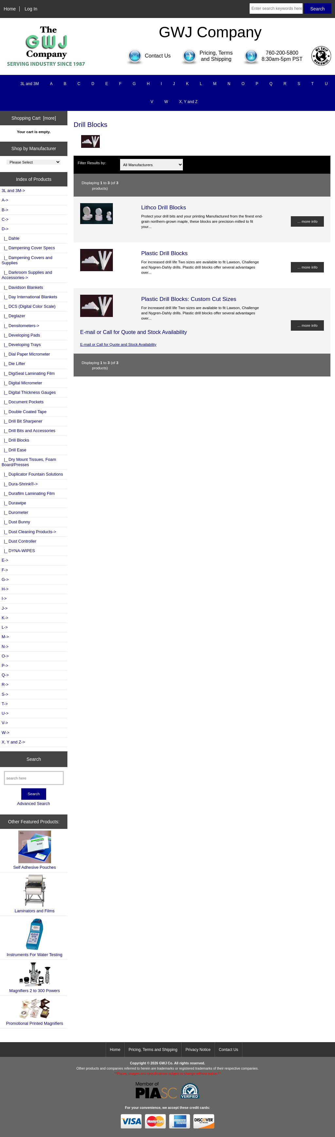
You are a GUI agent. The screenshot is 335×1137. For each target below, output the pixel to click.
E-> (5, 560)
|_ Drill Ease (14, 449)
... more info (307, 221)
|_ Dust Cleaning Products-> (29, 531)
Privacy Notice (198, 1049)
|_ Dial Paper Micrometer (26, 354)
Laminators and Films (35, 893)
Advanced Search (33, 803)
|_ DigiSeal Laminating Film (28, 373)
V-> (5, 722)
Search (33, 759)
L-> (5, 627)
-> (5, 228)
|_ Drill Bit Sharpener (22, 421)
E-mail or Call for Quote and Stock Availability (118, 344)
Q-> (5, 675)
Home (10, 8)
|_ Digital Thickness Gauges (29, 392)
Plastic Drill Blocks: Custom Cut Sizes (188, 299)
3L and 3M (29, 83)
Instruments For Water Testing (34, 937)
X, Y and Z (188, 101)
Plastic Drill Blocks (164, 253)
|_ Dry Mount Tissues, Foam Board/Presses (29, 462)
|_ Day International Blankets (29, 296)
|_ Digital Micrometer (22, 382)
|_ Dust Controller (19, 541)
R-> (5, 684)
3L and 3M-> (13, 190)
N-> (5, 646)
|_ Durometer (15, 512)
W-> (5, 732)
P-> (5, 665)
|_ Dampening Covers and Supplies (27, 260)
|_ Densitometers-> (20, 325)
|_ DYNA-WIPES (18, 550)
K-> (5, 617)
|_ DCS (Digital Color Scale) (29, 306)
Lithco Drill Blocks (163, 207)
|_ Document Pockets (23, 401)
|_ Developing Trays (21, 344)
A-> (5, 200)
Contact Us (228, 1049)
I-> (4, 598)
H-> (5, 588)
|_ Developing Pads (21, 335)
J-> (5, 608)
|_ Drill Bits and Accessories (28, 430)
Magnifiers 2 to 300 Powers (34, 977)
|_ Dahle (10, 238)
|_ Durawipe (14, 502)
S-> (5, 694)
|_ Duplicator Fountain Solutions (32, 474)
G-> (5, 579)
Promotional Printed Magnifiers (34, 1011)
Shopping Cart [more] (33, 118)
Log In (31, 8)
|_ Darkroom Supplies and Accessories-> (27, 275)
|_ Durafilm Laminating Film (28, 493)
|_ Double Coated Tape (24, 411)
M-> (5, 636)
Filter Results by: (92, 163)
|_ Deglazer (13, 315)
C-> (5, 219)
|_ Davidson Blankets (22, 287)
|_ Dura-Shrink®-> (20, 483)
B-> (5, 209)
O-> (5, 656)
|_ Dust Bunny (16, 521)
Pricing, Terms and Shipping (153, 1049)
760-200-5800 (282, 53)
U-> (5, 713)
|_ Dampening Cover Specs (28, 247)
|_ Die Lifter (13, 363)
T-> (5, 703)
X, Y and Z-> (13, 742)
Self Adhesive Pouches (34, 850)
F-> (5, 570)
